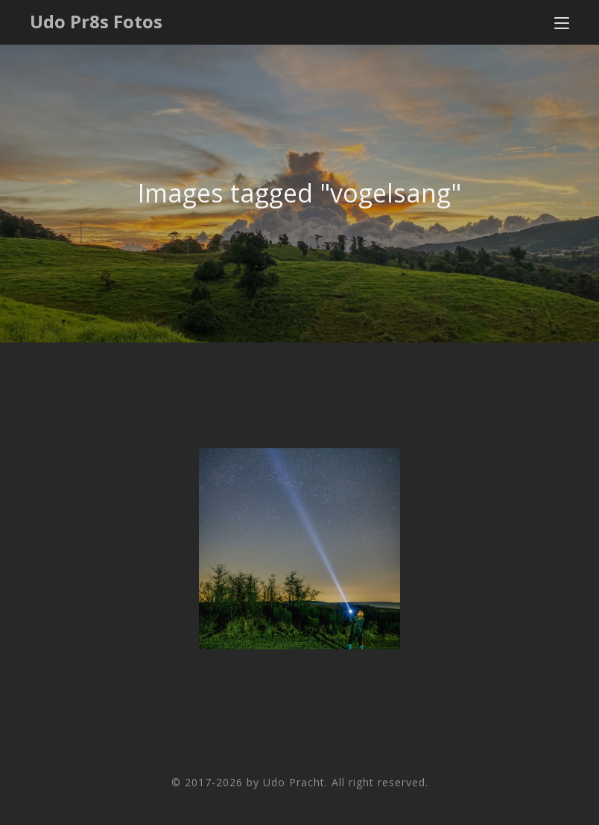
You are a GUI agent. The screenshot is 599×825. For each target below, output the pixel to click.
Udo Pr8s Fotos (96, 21)
